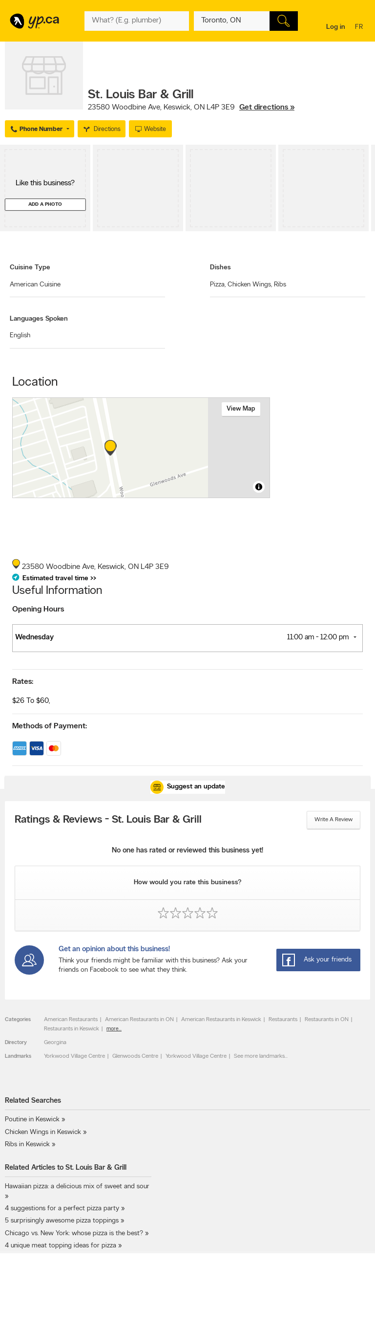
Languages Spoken (39, 319)
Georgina (55, 1043)
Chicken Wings (250, 284)
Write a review (333, 820)
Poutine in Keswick (32, 1119)
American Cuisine (35, 284)
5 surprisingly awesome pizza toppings (62, 1220)
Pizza (218, 284)
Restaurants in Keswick (71, 1029)
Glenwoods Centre (135, 1056)
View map (241, 409)
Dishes (220, 267)
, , (191, 107)
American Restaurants (71, 1020)
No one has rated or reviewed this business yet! (187, 850)
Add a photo (45, 204)
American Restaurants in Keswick (221, 1020)
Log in (335, 27)
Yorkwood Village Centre (74, 1056)
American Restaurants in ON (139, 1020)
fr (360, 27)
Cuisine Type (30, 267)
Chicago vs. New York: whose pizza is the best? (74, 1233)
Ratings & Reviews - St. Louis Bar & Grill (108, 820)
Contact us (354, 1313)
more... (114, 1029)
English (20, 335)
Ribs (280, 284)
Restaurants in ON (327, 1020)
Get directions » (266, 107)
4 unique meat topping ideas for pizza (60, 1245)
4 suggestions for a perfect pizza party (62, 1208)
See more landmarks (259, 1056)
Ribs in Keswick (27, 1144)
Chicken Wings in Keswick (43, 1132)
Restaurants (283, 1020)
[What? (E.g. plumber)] (136, 21)
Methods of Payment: (49, 726)
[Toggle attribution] (259, 487)
